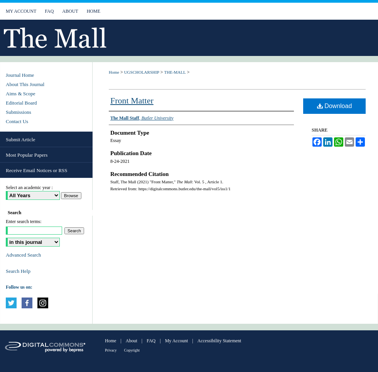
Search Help (18, 271)
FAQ (151, 340)
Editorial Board (21, 103)
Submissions (18, 112)
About (131, 340)
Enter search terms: (24, 221)
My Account (176, 340)
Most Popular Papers (26, 155)
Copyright (132, 350)
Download (334, 106)
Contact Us (17, 121)
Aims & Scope (20, 93)
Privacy (111, 350)
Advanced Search (23, 255)
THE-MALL (175, 72)
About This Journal (25, 84)
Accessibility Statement (219, 340)
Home (114, 72)
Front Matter (132, 100)
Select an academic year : (29, 187)
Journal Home (20, 75)
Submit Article (20, 139)
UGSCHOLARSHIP (141, 72)
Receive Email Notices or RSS (37, 170)
